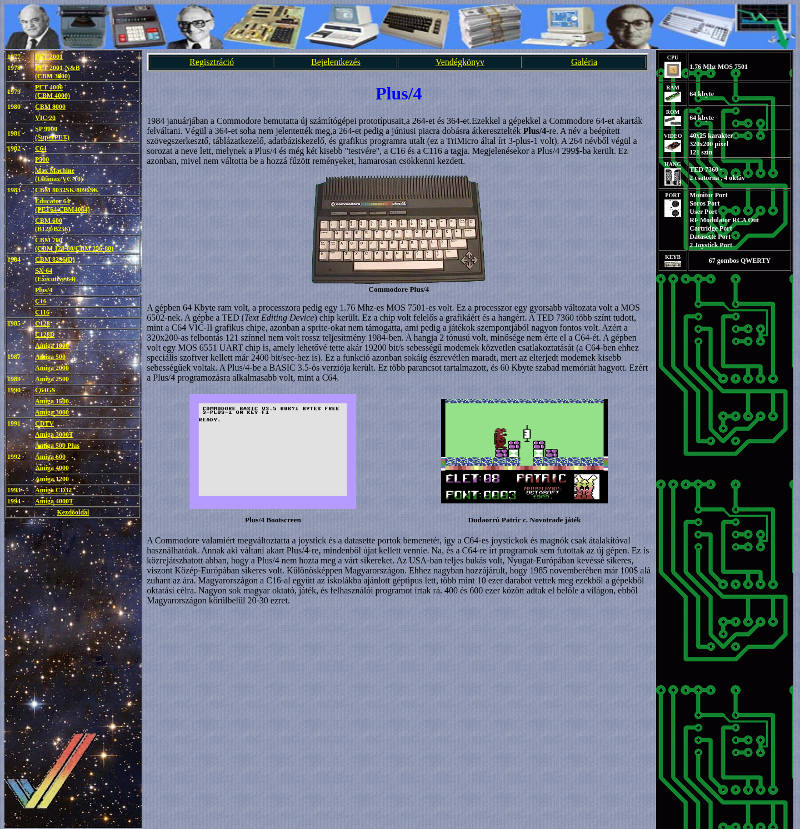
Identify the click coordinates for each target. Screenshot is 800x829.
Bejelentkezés (336, 62)
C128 (42, 323)
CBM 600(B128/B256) (52, 225)
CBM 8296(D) (55, 259)
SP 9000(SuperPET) (52, 133)
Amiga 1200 (52, 479)
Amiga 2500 (52, 379)
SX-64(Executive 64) (55, 275)
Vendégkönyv (460, 62)
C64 (41, 148)
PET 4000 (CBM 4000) (52, 91)
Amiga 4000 (52, 468)
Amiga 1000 (52, 345)
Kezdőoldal (73, 512)
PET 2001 (49, 57)
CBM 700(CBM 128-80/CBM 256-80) (74, 244)
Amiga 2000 (52, 368)
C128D (44, 334)
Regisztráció (211, 62)
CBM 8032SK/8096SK (66, 190)
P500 (42, 159)
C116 (42, 312)
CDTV (44, 423)
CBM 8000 (50, 107)
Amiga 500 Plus (57, 446)
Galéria (584, 62)
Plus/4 (43, 290)
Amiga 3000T (54, 434)
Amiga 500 (50, 357)
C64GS (45, 390)
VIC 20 (45, 118)
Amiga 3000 (52, 412)
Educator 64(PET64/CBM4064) (62, 205)
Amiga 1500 (52, 401)
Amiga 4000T (54, 501)
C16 (41, 301)
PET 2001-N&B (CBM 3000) (57, 72)
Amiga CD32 (53, 490)
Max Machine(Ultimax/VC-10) (59, 175)
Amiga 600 (50, 457)
